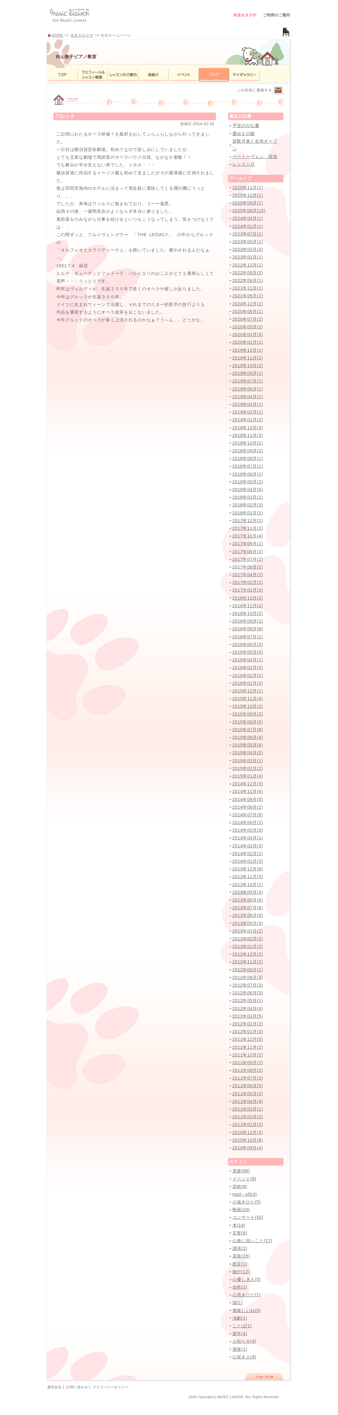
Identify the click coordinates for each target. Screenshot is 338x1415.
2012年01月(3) (247, 1031)
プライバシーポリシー (111, 1387)
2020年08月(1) (247, 311)
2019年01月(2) (247, 419)
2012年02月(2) (247, 1023)
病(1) (237, 1302)
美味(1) (240, 1349)
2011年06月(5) (247, 1085)
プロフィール (93, 75)
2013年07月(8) (247, 907)
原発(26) (241, 1256)
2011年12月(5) (247, 1039)
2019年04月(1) (247, 396)
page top (264, 1376)
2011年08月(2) (247, 1070)
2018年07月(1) (247, 466)
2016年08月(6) (247, 628)
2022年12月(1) (247, 265)
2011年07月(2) (247, 1078)
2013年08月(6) (247, 900)
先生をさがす (245, 15)
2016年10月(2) (247, 613)
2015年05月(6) (247, 745)
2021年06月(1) (247, 295)
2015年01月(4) (247, 776)
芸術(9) (240, 1186)
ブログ (214, 75)
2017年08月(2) (247, 551)
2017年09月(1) (247, 543)
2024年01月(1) (247, 226)
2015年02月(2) (247, 768)
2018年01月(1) (247, 512)
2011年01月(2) (247, 1124)
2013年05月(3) (247, 923)
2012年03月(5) (247, 1016)
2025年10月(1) (247, 195)
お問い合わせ (77, 1387)
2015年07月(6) (247, 729)
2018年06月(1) (247, 474)
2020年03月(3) (247, 334)
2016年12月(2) (247, 598)
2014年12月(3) (247, 783)
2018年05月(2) (247, 481)
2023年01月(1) (247, 257)
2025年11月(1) (247, 187)
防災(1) (240, 1264)
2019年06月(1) (247, 388)
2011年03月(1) (247, 1109)
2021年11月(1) (247, 288)
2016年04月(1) (247, 659)
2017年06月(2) (247, 567)
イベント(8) (244, 1178)
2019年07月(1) (247, 381)
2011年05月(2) (247, 1093)
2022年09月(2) (247, 272)
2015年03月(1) (247, 760)
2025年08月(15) (249, 210)
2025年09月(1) (247, 202)
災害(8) (240, 1233)
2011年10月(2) (247, 1054)
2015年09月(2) (247, 713)
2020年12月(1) (247, 303)
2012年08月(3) (247, 977)
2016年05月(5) (247, 652)
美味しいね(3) (246, 1310)
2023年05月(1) (247, 241)
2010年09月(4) (247, 1147)
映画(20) (241, 1209)
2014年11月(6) (247, 791)
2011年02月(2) (247, 1116)
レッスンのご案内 (123, 75)
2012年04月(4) (247, 1008)
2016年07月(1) (247, 636)
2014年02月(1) (247, 853)
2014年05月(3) (247, 830)
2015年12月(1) (247, 690)
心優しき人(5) (246, 1279)
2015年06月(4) (247, 737)
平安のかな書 (245, 125)
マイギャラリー (244, 75)
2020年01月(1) (247, 342)
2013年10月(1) (247, 884)
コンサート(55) (247, 1217)
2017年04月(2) (247, 574)
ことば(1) (242, 1325)
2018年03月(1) (247, 497)
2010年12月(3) (247, 1132)
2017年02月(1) (247, 582)
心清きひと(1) (246, 1294)
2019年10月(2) (247, 365)
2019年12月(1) (247, 350)
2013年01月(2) (247, 946)
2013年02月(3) (247, 938)
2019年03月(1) (247, 404)
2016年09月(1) (247, 621)
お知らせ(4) (244, 1341)
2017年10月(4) (247, 535)
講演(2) (240, 1248)
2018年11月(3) (247, 435)
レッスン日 (243, 164)
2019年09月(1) (247, 373)
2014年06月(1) (247, 822)
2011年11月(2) (247, 1047)
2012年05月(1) (247, 1000)
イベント (183, 75)
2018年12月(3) (247, 427)
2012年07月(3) (247, 985)
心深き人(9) (244, 1356)
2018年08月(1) (247, 458)
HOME (57, 35)
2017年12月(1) (247, 520)
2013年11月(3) (247, 876)
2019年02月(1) (247, 412)
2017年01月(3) (247, 590)
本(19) (238, 1225)
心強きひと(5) (246, 1201)
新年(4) (240, 1333)
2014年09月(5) (247, 799)
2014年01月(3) (247, 861)
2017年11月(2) (247, 528)
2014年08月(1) (247, 807)
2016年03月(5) (247, 667)
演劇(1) (240, 1318)
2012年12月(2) (247, 954)
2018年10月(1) (247, 443)
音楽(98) (241, 1170)
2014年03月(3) (247, 845)
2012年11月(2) (247, 961)
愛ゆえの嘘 (243, 133)
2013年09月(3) (247, 892)
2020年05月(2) (247, 326)
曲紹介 (153, 75)
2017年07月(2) (247, 559)
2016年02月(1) (247, 675)
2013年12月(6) (247, 868)
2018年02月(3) (247, 504)
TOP (62, 75)
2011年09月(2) (247, 1062)
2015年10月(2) (247, 706)
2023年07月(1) (247, 234)
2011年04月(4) (247, 1101)
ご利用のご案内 (276, 15)
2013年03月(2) (247, 931)
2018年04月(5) (247, 489)
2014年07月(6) (247, 814)
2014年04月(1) (247, 837)
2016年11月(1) (247, 605)
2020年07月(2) (247, 319)
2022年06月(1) (247, 280)
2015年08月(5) (247, 721)
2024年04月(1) (247, 218)
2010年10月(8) (247, 1140)
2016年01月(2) (247, 683)
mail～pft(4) (244, 1194)
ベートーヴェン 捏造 (255, 156)
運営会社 (54, 1387)
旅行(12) (241, 1271)
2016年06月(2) (247, 644)
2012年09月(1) (247, 969)
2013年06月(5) (247, 915)
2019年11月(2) (247, 357)
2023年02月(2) (247, 249)
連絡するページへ (278, 90)
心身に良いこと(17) (252, 1240)
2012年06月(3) (247, 992)
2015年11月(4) (247, 698)
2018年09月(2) (247, 450)
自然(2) (240, 1287)
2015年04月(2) (247, 752)
